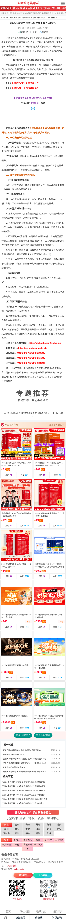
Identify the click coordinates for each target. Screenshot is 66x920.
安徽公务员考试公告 (22, 65)
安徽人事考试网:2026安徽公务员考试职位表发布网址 (24, 759)
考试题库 (29, 13)
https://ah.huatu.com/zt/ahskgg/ (45, 343)
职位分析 (51, 17)
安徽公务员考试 (28, 3)
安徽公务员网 (33, 38)
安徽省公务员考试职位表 (18, 128)
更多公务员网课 (43, 735)
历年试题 (56, 8)
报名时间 (17, 8)
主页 (5, 917)
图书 (51, 13)
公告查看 (20, 917)
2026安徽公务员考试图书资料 (31, 363)
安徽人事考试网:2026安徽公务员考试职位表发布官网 (24, 772)
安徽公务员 (6, 8)
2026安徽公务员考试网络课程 (31, 358)
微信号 (35, 32)
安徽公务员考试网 (9, 3)
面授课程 (37, 13)
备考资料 (20, 13)
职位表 (47, 8)
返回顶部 (58, 911)
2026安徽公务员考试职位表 (25, 88)
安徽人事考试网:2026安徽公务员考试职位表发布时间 (24, 790)
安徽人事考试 (15, 17)
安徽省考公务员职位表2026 (14, 767)
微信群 (45, 32)
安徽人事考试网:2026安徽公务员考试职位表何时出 (23, 803)
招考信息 (27, 8)
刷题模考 (25, 32)
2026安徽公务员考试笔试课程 (31, 353)
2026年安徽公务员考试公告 (25, 83)
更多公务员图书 (56, 424)
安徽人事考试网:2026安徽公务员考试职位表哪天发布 (24, 795)
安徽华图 (8, 55)
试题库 (57, 13)
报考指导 (12, 13)
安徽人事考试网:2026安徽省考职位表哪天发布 (30, 413)
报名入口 (37, 8)
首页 (8, 911)
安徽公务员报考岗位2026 (13, 754)
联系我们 (41, 911)
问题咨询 (57, 917)
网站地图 (25, 911)
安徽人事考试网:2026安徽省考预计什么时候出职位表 (24, 763)
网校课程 (45, 13)
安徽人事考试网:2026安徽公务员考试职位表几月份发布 (24, 799)
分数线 (38, 917)
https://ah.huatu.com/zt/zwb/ (32, 348)
